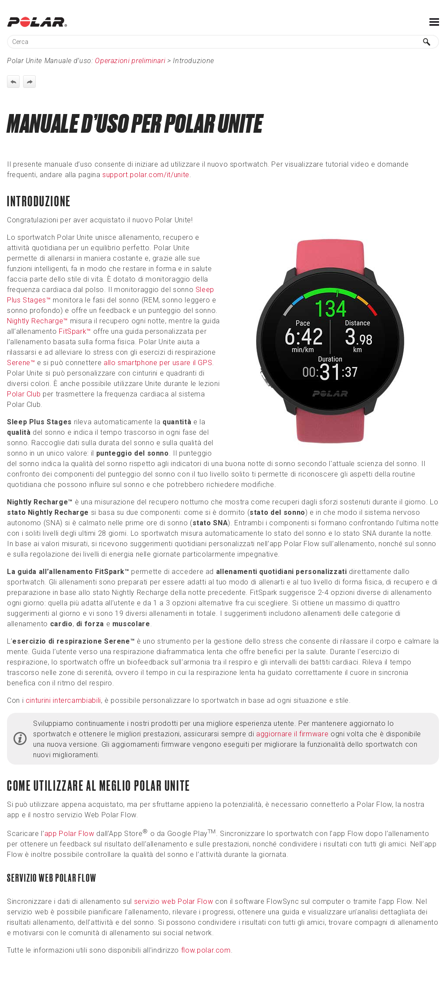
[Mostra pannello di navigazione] (434, 21)
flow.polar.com (206, 950)
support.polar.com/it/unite (145, 175)
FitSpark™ (75, 331)
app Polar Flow (69, 833)
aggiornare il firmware (292, 734)
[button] (427, 42)
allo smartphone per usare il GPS (158, 363)
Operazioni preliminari (130, 61)
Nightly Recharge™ (37, 321)
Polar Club (24, 394)
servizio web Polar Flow (173, 901)
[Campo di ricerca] (223, 42)
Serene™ (21, 363)
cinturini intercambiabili (63, 700)
